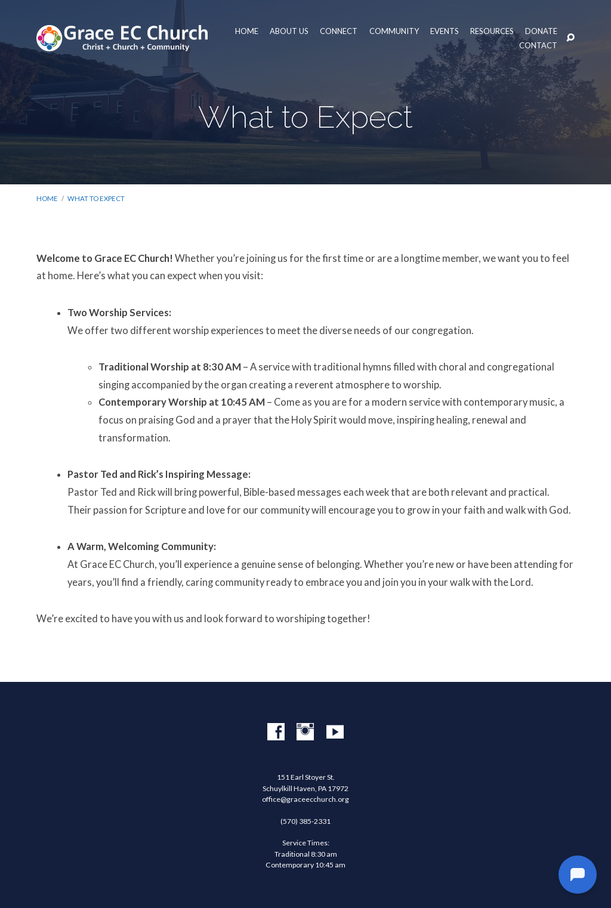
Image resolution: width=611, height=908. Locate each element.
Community (394, 31)
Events (444, 31)
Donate (541, 31)
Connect (338, 31)
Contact (538, 46)
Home (246, 31)
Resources (492, 31)
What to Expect (96, 198)
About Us (289, 31)
